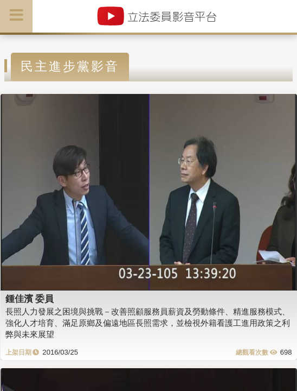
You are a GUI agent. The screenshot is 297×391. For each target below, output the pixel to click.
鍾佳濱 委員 (29, 299)
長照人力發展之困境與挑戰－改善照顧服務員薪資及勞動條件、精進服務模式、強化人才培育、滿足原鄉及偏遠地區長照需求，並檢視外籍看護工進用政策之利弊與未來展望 (147, 323)
